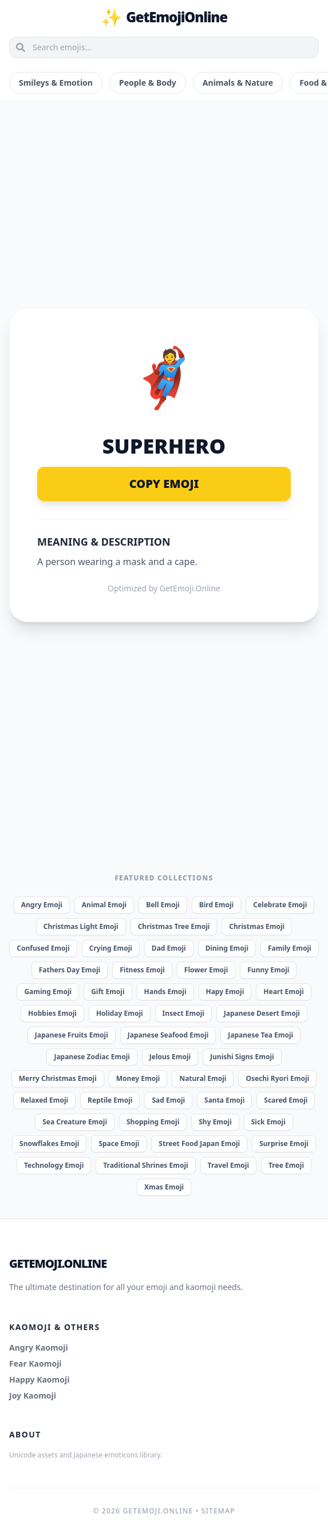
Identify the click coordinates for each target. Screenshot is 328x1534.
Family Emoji (289, 948)
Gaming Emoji (48, 991)
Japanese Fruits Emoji (71, 1035)
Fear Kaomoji (35, 1363)
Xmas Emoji (164, 1187)
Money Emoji (138, 1078)
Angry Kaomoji (38, 1347)
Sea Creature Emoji (74, 1122)
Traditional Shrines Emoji (145, 1165)
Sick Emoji (268, 1122)
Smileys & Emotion (56, 82)
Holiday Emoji (119, 1013)
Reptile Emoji (110, 1100)
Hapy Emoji (225, 991)
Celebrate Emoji (280, 905)
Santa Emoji (224, 1100)
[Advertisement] (164, 191)
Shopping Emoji (153, 1122)
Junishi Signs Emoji (242, 1057)
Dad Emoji (169, 948)
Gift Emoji (107, 991)
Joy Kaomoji (32, 1395)
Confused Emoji (43, 948)
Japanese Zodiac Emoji (91, 1057)
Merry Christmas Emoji (58, 1078)
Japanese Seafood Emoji (168, 1035)
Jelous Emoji (170, 1057)
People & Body (147, 82)
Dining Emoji (227, 948)
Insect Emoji (183, 1013)
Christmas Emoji (256, 926)
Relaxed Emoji (44, 1100)
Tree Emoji (286, 1165)
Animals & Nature (238, 82)
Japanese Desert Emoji (262, 1013)
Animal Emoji (104, 905)
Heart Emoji (283, 991)
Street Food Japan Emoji (199, 1143)
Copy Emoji (164, 483)
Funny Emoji (268, 970)
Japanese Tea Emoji (260, 1035)
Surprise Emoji (284, 1143)
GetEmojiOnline (164, 17)
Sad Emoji (168, 1100)
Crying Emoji (110, 948)
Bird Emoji (216, 905)
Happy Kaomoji (39, 1379)
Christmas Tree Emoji (174, 926)
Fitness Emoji (142, 970)
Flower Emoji (206, 970)
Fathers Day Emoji (70, 970)
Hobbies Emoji (52, 1013)
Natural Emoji (202, 1078)
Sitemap (218, 1511)
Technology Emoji (54, 1165)
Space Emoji (118, 1143)
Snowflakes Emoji (49, 1143)
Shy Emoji (215, 1122)
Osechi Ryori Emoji (277, 1078)
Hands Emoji (165, 991)
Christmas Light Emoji (81, 926)
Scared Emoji (285, 1100)
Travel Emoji (228, 1165)
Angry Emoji (41, 905)
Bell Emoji (163, 905)
